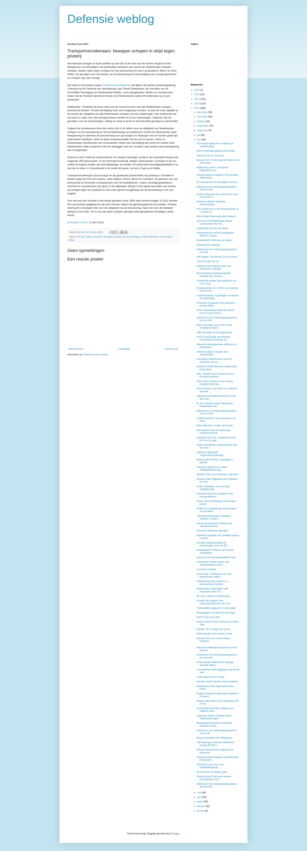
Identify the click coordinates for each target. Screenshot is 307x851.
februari (201, 806)
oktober (201, 121)
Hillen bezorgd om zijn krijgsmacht (214, 332)
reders (163, 237)
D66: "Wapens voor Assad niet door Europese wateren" (215, 375)
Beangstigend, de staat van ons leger (216, 612)
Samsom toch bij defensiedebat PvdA (216, 557)
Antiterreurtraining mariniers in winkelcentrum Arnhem (212, 582)
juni (199, 139)
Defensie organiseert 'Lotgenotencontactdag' (210, 453)
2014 (197, 99)
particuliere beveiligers (103, 237)
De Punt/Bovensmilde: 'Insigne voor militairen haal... (215, 709)
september (203, 126)
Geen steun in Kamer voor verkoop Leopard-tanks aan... (215, 382)
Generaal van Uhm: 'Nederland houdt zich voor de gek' (216, 439)
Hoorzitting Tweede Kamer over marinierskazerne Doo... (213, 563)
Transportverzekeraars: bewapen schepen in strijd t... (214, 517)
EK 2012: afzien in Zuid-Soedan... (214, 596)
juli (199, 135)
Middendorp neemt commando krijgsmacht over (212, 169)
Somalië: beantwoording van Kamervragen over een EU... (213, 544)
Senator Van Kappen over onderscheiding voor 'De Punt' (214, 602)
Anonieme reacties (206, 569)
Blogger (176, 833)
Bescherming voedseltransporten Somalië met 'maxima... (214, 274)
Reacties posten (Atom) (95, 354)
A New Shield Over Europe (211, 677)
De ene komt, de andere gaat (212, 772)
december (202, 112)
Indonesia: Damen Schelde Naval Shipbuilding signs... (214, 717)
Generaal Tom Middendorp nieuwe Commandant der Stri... (214, 222)
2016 (197, 90)
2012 (197, 108)
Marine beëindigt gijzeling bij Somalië (216, 151)
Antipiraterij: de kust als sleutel (212, 228)
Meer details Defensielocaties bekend (216, 216)
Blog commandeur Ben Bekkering (214, 737)
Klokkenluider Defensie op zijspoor (215, 240)
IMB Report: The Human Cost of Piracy (217, 256)
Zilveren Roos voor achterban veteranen (217, 474)
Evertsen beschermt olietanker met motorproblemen (215, 495)
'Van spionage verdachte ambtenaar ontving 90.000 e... (215, 743)
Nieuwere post (75, 349)
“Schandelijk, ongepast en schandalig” (216, 608)
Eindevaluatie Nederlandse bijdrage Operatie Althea (215, 663)
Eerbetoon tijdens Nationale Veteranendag (211, 203)
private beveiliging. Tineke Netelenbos (141, 237)
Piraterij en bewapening (116, 85)
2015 (197, 94)
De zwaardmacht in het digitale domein (217, 182)
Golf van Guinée (84, 237)
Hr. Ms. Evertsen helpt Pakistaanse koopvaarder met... (215, 405)
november (202, 116)
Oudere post (171, 349)
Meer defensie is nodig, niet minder (215, 425)
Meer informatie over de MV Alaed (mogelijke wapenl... (214, 326)
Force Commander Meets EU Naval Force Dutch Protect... (215, 311)
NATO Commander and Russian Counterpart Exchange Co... (213, 338)
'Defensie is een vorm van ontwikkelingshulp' (210, 766)
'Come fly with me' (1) (208, 261)
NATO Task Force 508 (208, 617)
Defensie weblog (110, 18)
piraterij (118, 237)
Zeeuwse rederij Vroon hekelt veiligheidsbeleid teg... (212, 468)
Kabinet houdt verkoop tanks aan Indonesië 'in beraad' (214, 267)
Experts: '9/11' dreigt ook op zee (213, 629)
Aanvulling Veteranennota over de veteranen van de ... (214, 360)
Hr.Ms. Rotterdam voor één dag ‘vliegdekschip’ (213, 488)
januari (201, 810)
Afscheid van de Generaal (210, 155)
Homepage (124, 349)
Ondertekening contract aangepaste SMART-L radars (215, 234)
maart (200, 801)
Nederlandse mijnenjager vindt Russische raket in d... (212, 590)
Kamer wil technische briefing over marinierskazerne (214, 525)
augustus (202, 130)
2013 (197, 103)
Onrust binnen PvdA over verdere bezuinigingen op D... (214, 778)
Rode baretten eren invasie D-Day (214, 633)
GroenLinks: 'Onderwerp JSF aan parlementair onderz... (214, 575)
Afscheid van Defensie (208, 245)
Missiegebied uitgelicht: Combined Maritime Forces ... (214, 724)
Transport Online (77, 222)
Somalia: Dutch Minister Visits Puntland (217, 681)
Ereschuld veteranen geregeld (212, 530)
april (199, 797)
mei (199, 792)
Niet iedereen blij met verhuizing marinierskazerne (213, 431)
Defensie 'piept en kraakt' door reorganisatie (212, 353)
